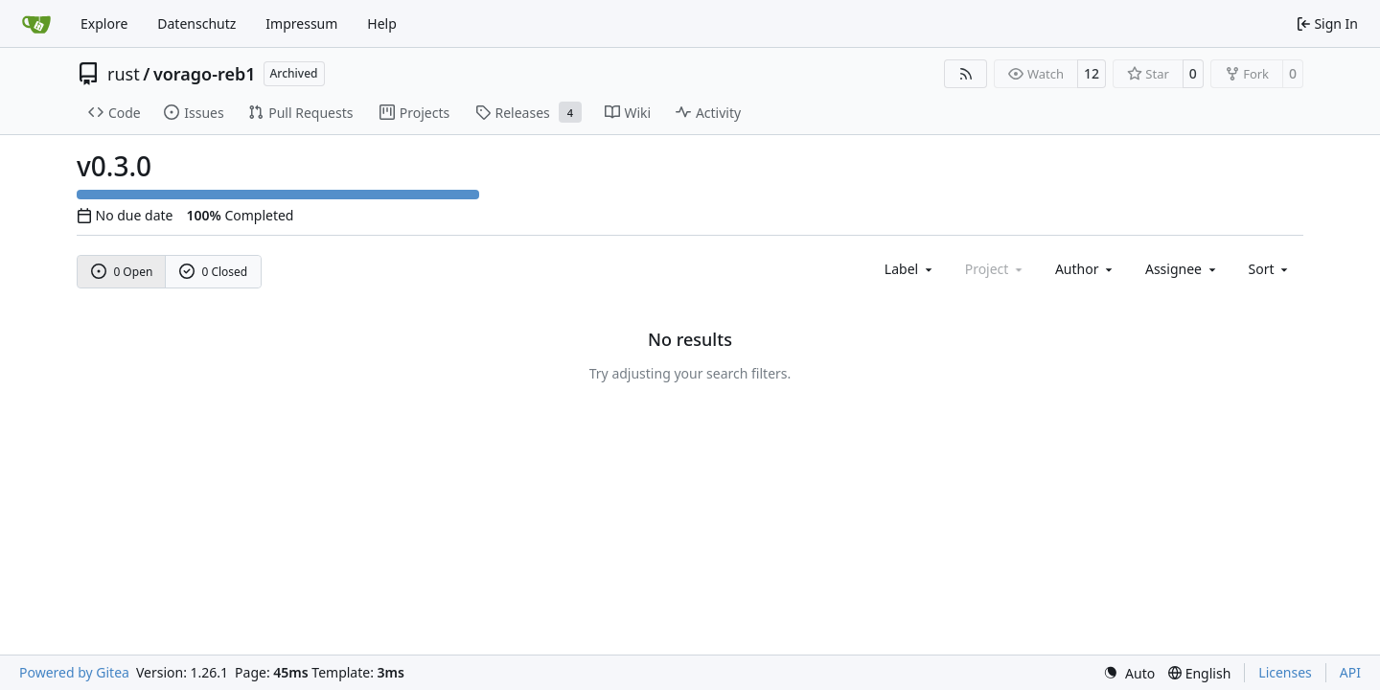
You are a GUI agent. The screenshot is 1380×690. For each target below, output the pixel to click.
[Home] (36, 24)
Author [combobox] (1085, 269)
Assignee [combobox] (1182, 269)
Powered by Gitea (74, 672)
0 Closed (213, 272)
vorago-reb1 (204, 73)
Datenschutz (196, 23)
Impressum (301, 23)
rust (123, 73)
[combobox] (910, 268)
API (1350, 672)
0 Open (122, 272)
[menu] (1270, 268)
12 (1091, 73)
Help (382, 23)
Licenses (1285, 672)
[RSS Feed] (966, 73)
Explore (103, 23)
